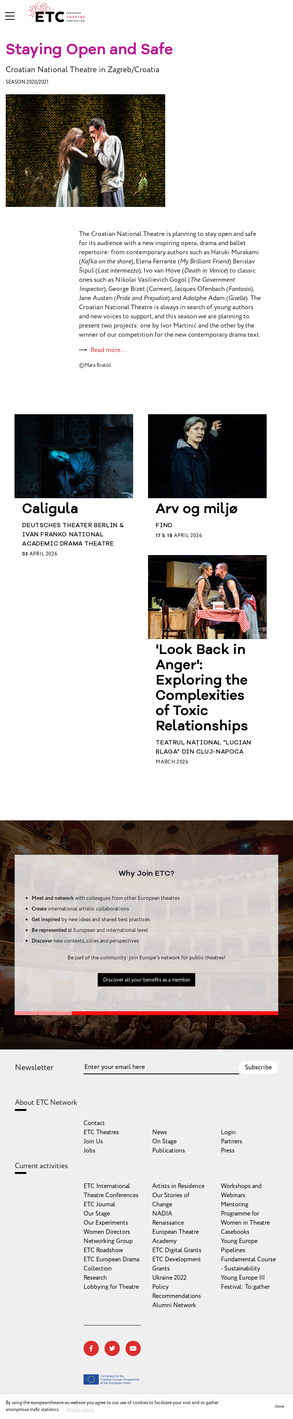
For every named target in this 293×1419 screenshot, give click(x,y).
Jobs (89, 1150)
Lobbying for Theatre (111, 1287)
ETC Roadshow (103, 1250)
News (159, 1132)
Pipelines (233, 1250)
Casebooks (235, 1232)
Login (228, 1132)
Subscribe (258, 1067)
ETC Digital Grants (176, 1250)
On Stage (164, 1141)
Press (228, 1150)
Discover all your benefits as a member (146, 982)
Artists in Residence (178, 1186)
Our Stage (97, 1213)
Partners (231, 1141)
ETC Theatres (101, 1132)
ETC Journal (99, 1204)
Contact (94, 1123)
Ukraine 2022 (169, 1278)
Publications (168, 1150)
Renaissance (168, 1223)
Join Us (93, 1141)
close (279, 1406)
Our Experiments (106, 1223)
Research (95, 1278)
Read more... (108, 350)
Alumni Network (174, 1305)
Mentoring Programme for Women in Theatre (245, 1213)
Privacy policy (80, 1409)
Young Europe (239, 1241)
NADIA (162, 1213)
